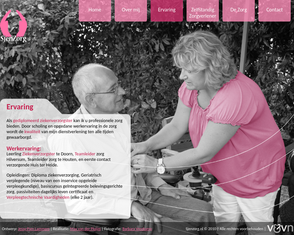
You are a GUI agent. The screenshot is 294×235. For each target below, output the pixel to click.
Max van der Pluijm (85, 229)
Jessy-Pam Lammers (33, 229)
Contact (274, 10)
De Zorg (238, 10)
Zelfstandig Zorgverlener (202, 13)
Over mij (131, 10)
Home (95, 10)
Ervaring (166, 10)
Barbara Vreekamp (137, 229)
